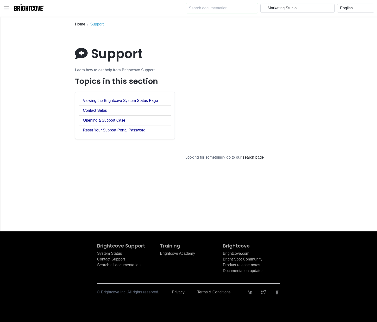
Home (80, 24)
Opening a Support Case (104, 120)
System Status (109, 253)
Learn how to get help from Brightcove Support (115, 70)
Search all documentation (119, 265)
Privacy (178, 292)
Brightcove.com (236, 253)
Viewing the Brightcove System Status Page (120, 101)
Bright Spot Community (243, 259)
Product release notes (241, 265)
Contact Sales (95, 110)
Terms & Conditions (214, 292)
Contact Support (111, 259)
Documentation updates (243, 271)
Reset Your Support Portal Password (114, 130)
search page (253, 157)
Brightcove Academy (177, 253)
